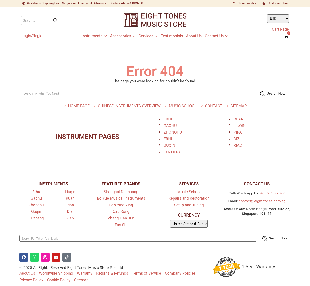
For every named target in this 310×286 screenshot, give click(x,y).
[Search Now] (272, 93)
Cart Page (280, 29)
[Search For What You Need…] (138, 93)
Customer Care (278, 3)
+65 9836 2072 (272, 193)
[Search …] (40, 20)
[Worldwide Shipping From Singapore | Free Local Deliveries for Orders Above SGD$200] (23, 3)
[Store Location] (234, 3)
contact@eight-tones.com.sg (262, 201)
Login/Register (34, 35)
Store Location (247, 3)
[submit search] (55, 20)
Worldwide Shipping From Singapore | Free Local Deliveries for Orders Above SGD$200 (85, 3)
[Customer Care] (264, 3)
